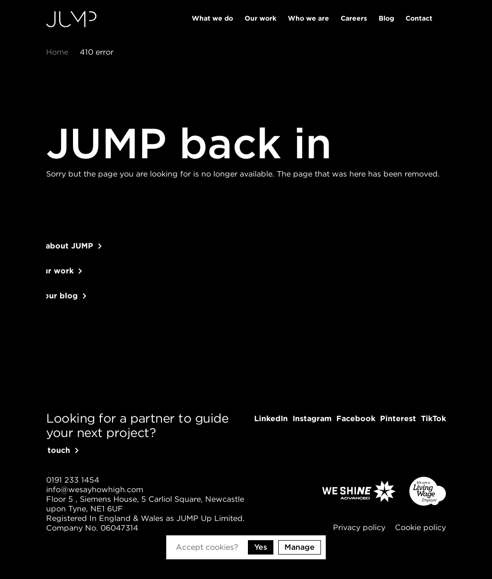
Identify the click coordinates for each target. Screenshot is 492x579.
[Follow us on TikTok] (433, 419)
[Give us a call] (72, 480)
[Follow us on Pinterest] (398, 419)
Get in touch (58, 450)
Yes (260, 547)
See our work (60, 280)
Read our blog (62, 305)
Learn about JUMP (69, 255)
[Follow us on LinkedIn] (271, 419)
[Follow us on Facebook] (355, 419)
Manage (299, 547)
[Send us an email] (94, 490)
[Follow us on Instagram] (312, 419)
